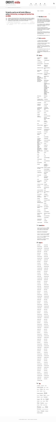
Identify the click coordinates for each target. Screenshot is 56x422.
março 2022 (39, 284)
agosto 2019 (39, 309)
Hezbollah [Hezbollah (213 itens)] (45, 397)
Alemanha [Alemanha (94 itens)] (42, 385)
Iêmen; (45, 152)
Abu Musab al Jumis (25, 22)
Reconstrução (39, 194)
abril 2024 (45, 263)
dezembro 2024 (39, 258)
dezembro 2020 (39, 296)
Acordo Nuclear (46, 63)
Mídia (45, 162)
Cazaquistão (39, 102)
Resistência (11, 24)
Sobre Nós (41, 10)
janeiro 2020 (46, 304)
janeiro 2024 (39, 266)
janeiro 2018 (46, 324)
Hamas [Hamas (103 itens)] (42, 397)
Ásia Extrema (39, 140)
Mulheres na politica (47, 167)
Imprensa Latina (39, 80)
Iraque (38, 145)
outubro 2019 (39, 307)
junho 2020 (39, 301)
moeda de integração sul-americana (46, 165)
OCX (38, 176)
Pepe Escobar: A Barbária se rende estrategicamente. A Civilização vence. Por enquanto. (43, 51)
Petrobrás (38, 185)
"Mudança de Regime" (39, 58)
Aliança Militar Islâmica (39, 71)
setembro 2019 (46, 307)
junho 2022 (45, 281)
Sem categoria (46, 206)
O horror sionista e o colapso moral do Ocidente (43, 234)
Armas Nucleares (39, 73)
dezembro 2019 (39, 306)
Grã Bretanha (46, 141)
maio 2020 (45, 301)
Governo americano (47, 140)
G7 (44, 135)
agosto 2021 (39, 289)
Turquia (38, 152)
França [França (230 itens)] (41, 395)
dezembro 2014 (39, 355)
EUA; (38, 123)
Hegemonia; (46, 145)
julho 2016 (45, 339)
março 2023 (39, 274)
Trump (45, 219)
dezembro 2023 (46, 266)
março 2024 (39, 264)
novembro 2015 (46, 345)
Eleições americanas (45, 121)
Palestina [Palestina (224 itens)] (42, 403)
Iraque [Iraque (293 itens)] (38, 399)
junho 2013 (39, 370)
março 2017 (46, 332)
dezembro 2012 (39, 375)
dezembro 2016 (39, 335)
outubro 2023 (46, 268)
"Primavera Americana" (45, 58)
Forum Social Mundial (39, 134)
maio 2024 (38, 263)
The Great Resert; (47, 215)
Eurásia (45, 123)
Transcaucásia (46, 217)
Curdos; (38, 112)
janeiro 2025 (46, 256)
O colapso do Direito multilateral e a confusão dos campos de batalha (42, 41)
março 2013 (46, 372)
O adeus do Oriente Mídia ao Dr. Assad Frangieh (43, 236)
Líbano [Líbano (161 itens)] (38, 401)
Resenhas (45, 94)
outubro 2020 (39, 297)
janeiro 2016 (46, 344)
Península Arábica (40, 150)
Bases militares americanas (46, 81)
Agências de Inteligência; (46, 66)
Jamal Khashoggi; (46, 157)
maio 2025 (45, 253)
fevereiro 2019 (39, 314)
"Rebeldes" (39, 60)
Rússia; (45, 203)
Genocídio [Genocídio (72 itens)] (48, 395)
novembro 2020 (46, 296)
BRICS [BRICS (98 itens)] (38, 389)
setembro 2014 (46, 357)
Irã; (44, 154)
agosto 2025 (39, 251)
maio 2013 (45, 370)
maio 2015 (45, 350)
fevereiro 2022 (46, 284)
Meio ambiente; (39, 162)
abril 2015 (38, 352)
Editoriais (44, 4)
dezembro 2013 (39, 365)
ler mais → (32, 21)
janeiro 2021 (46, 294)
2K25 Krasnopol (10, 22)
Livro (38, 160)
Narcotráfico (39, 170)
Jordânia (38, 146)
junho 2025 (39, 253)
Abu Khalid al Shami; (17, 22)
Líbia (45, 159)
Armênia (38, 139)
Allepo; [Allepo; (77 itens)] (46, 385)
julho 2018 (45, 319)
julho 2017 (45, 329)
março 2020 (46, 302)
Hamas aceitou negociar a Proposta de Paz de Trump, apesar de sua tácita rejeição (43, 228)
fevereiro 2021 (39, 294)
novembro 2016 (46, 335)
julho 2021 (45, 289)
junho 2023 (45, 271)
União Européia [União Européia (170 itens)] (39, 412)
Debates (38, 114)
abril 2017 (38, 332)
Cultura (45, 84)
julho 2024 (38, 261)
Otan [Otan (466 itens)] (38, 403)
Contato (38, 10)
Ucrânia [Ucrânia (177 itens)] (46, 411)
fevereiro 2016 (39, 344)
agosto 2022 (46, 279)
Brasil (38, 97)
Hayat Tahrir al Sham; (13, 23)
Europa (38, 143)
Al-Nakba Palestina (47, 83)
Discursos (45, 85)
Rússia (45, 201)
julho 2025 (45, 251)
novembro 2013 (46, 365)
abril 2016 (38, 342)
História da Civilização (45, 149)
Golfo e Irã (38, 144)
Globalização (46, 138)
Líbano (38, 147)
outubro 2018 (39, 317)
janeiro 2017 (46, 334)
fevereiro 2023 (46, 274)
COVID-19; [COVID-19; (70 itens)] (47, 389)
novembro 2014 (46, 355)
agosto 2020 (39, 299)
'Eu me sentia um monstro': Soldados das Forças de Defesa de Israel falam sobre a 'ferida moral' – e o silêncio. (43, 25)
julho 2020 (45, 299)
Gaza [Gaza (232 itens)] (45, 395)
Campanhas (46, 99)
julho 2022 (38, 281)
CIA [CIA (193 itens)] (44, 389)
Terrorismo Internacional (39, 216)
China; (45, 102)
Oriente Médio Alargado (39, 181)
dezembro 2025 (39, 248)
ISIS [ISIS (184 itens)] (43, 399)
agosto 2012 (39, 378)
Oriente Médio (46, 179)
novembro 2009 (39, 380)
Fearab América (46, 127)
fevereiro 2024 (46, 264)
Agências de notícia (40, 67)
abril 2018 (38, 322)
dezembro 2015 (39, 345)
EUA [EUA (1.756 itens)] (45, 393)
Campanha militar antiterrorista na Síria (40, 100)
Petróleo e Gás (46, 185)
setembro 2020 (46, 297)
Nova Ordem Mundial (46, 173)
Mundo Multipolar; (46, 169)
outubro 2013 (39, 367)
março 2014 (46, 362)
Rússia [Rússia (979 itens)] (39, 407)
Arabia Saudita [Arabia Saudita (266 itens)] (40, 387)
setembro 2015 (46, 347)
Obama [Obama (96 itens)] (44, 401)
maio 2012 (45, 378)
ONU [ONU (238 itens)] (47, 401)
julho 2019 (45, 309)
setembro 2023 (39, 269)
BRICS (45, 97)
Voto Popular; (46, 222)
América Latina (46, 70)
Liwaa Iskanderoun (47, 160)
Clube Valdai (46, 104)
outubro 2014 (39, 357)
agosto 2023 (46, 269)
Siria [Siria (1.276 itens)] (46, 407)
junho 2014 (39, 360)
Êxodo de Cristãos (40, 125)
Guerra (45, 143)
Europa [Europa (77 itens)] (38, 395)
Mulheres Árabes (46, 92)
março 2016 (46, 342)
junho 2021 (39, 291)
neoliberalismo (39, 172)
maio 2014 (45, 360)
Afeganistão (39, 65)
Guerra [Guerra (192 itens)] (38, 397)
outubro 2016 (39, 337)
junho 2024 (45, 261)
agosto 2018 (39, 319)
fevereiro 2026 (39, 246)
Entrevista (45, 86)
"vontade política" (46, 60)
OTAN (45, 182)
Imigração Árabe (46, 87)
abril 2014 (38, 362)
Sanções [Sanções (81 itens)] (43, 407)
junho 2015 (39, 350)
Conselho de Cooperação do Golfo (46, 108)
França (45, 133)
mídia (13, 2)
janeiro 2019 (46, 314)
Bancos (45, 78)
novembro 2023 (39, 268)
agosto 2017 (39, 329)
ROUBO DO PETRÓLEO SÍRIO (40, 202)
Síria (38, 151)
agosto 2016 (39, 339)
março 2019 (46, 312)
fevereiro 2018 (39, 324)
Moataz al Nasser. (23, 23)
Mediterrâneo (39, 148)
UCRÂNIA (45, 220)
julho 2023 (38, 271)
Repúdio (38, 198)
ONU (38, 179)
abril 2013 (38, 372)
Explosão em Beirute (46, 125)
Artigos (40, 4)
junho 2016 (39, 340)
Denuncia (45, 114)
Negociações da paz (47, 170)
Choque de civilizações (39, 105)
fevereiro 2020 (39, 304)
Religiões (45, 93)
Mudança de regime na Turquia (40, 168)
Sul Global (38, 211)
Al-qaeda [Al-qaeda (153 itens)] (38, 385)
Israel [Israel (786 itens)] (47, 399)
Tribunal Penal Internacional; (39, 219)
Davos (45, 112)
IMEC (38, 154)
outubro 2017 (39, 327)
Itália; (38, 157)
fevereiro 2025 (39, 256)
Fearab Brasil (39, 129)
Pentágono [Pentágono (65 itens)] (46, 403)
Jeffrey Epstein (39, 159)
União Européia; (39, 222)
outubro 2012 (39, 377)
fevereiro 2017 (39, 334)
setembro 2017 (46, 327)
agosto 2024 (46, 259)
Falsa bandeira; (39, 127)
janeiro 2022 (39, 286)
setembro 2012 (46, 377)
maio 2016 (45, 340)
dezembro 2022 (46, 276)
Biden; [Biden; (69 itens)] (44, 387)
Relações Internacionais (39, 196)
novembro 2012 (46, 375)
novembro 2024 (46, 258)
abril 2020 (38, 302)
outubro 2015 (39, 347)
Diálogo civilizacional (39, 116)
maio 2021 (45, 291)
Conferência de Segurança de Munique (39, 108)
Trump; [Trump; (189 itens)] (38, 411)
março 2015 (46, 352)
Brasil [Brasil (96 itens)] (47, 387)
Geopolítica (31, 4)
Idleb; (19, 23)
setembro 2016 (46, 337)
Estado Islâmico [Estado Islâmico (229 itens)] (40, 393)
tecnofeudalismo (46, 211)
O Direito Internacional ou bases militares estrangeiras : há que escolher (43, 43)
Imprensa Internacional (39, 79)
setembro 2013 (46, 367)
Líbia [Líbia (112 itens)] (41, 401)
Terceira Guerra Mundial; (39, 214)
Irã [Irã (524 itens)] (41, 399)
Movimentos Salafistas (46, 91)
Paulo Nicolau (39, 238)
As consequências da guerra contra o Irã (43, 35)
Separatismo (46, 208)
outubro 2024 (39, 259)
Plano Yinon (39, 187)
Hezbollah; (45, 146)
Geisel (38, 136)
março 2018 (46, 322)
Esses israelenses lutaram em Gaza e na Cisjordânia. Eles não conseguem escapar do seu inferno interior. (43, 32)
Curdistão (38, 141)
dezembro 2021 (46, 286)
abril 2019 (38, 312)
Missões (38, 164)
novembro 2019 (46, 306)
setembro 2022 (39, 279)
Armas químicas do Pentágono (47, 74)
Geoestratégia (46, 136)
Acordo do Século (40, 63)
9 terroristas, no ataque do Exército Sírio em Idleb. (20, 14)
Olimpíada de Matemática (46, 177)
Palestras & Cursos (40, 184)
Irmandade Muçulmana (45, 88)
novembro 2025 (46, 248)
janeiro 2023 (39, 276)
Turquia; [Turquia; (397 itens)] (42, 411)
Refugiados (46, 194)
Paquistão (45, 184)
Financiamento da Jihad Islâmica (47, 130)
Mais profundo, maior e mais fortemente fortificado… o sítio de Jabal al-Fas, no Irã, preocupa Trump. (43, 46)
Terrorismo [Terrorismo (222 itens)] (39, 409)
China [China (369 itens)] (41, 389)
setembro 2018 (46, 317)
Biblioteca (36, 4)
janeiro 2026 (46, 246)
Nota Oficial (39, 81)
